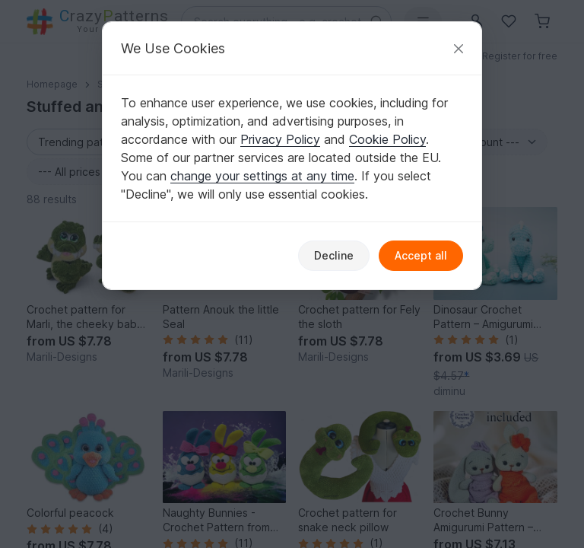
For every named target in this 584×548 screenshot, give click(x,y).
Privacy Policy (280, 139)
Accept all (421, 255)
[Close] (458, 48)
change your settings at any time (262, 175)
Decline (334, 255)
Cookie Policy (387, 139)
